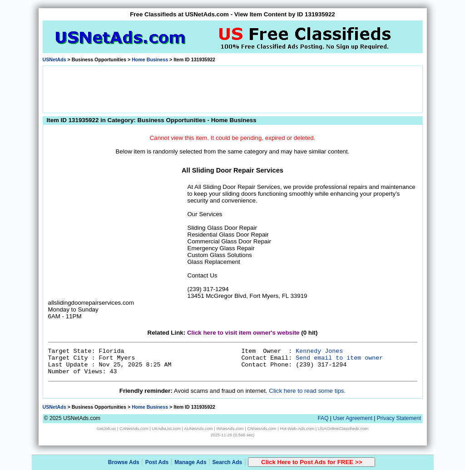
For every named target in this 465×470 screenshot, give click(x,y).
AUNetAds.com (198, 428)
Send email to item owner (339, 358)
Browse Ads (123, 462)
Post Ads (157, 462)
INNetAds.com (230, 428)
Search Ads (227, 462)
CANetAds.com (133, 428)
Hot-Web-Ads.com (297, 428)
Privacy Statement (399, 418)
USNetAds (54, 59)
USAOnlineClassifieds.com (343, 428)
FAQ (322, 418)
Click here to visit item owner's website (243, 332)
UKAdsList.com (166, 428)
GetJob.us (106, 428)
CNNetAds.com (261, 428)
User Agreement (352, 418)
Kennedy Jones (319, 351)
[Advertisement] (232, 88)
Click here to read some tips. (307, 390)
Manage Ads (190, 462)
